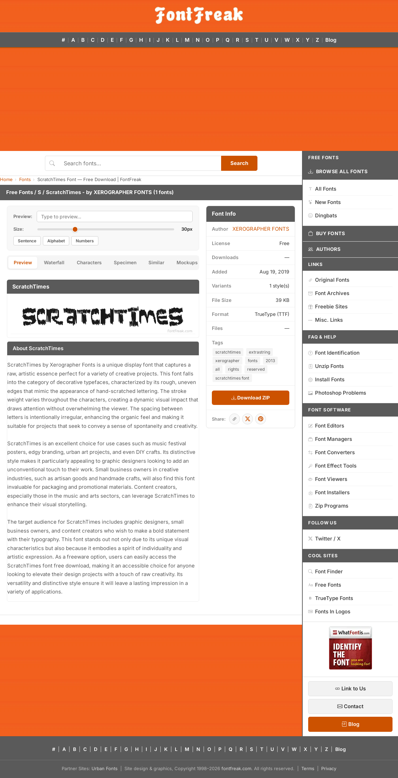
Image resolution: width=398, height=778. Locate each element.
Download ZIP (250, 397)
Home (6, 179)
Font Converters (331, 452)
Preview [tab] (23, 263)
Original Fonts (328, 280)
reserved (256, 369)
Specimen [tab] (133, 263)
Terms (307, 768)
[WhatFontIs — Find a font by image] (350, 667)
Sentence (27, 240)
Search (239, 163)
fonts (252, 360)
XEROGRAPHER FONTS (123, 192)
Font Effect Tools (332, 465)
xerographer (227, 360)
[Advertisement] (199, 100)
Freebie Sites (328, 306)
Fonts (25, 179)
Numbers (85, 240)
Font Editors (326, 425)
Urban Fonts (105, 768)
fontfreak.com (236, 768)
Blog (330, 40)
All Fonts (322, 189)
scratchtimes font (232, 378)
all (217, 369)
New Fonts (324, 202)
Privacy (328, 768)
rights (233, 369)
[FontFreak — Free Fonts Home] (199, 15)
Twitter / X (324, 538)
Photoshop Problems (337, 393)
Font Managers (330, 439)
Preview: (22, 216)
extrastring (259, 352)
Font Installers (329, 492)
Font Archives (328, 293)
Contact (350, 706)
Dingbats (322, 215)
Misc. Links (325, 320)
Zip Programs (328, 505)
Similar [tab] (166, 263)
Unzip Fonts (326, 366)
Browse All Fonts (338, 171)
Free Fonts (19, 192)
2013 (270, 360)
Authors (324, 249)
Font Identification (334, 352)
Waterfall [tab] (57, 263)
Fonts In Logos (329, 611)
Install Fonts (326, 379)
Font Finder (325, 571)
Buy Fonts (326, 233)
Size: (18, 229)
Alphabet (56, 240)
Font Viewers (327, 479)
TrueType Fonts (330, 598)
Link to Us (350, 688)
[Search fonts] (140, 163)
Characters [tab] (95, 263)
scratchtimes (228, 352)
